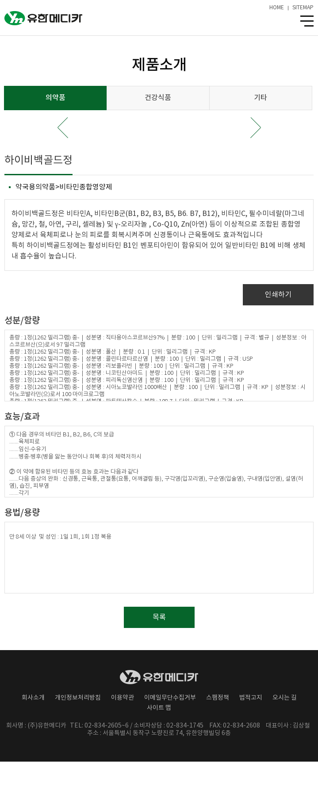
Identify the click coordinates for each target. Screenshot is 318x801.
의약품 (55, 98)
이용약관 (122, 697)
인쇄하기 (278, 295)
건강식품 (158, 98)
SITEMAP (303, 8)
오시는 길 (284, 697)
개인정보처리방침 (78, 697)
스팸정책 (217, 697)
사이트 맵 (159, 708)
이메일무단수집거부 (170, 697)
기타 (260, 98)
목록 (159, 617)
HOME (276, 8)
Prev (62, 127)
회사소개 (33, 697)
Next (255, 127)
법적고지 (250, 697)
